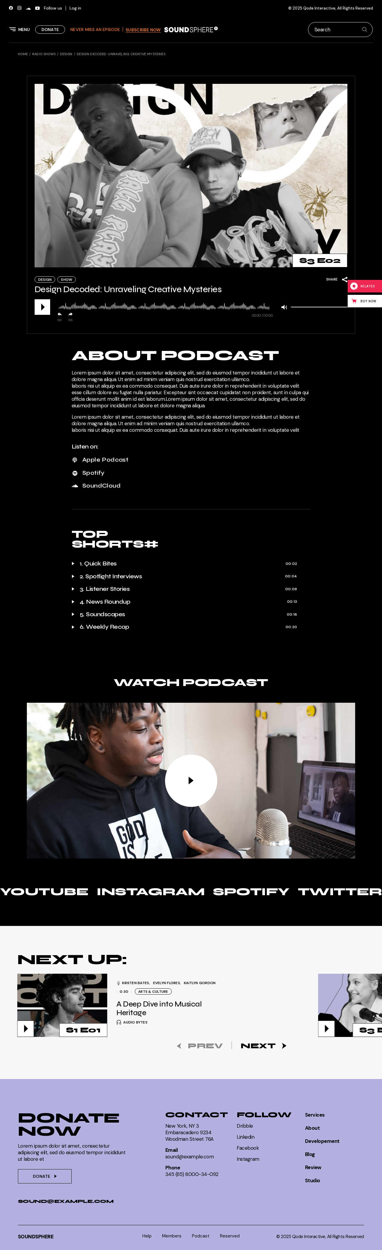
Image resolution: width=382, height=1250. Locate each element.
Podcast (201, 1236)
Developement (322, 1141)
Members (171, 1236)
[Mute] (284, 307)
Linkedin (245, 1137)
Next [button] (258, 1046)
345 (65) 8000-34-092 (191, 1174)
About (312, 1128)
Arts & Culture (153, 991)
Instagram (248, 1159)
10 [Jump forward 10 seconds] (69, 320)
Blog (310, 1154)
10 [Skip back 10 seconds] (58, 320)
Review (313, 1167)
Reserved (230, 1236)
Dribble (245, 1126)
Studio (312, 1180)
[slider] (164, 306)
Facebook (248, 1148)
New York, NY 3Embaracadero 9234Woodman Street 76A (189, 1132)
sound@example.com (65, 1201)
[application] (191, 307)
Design (45, 279)
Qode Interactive (319, 8)
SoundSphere (35, 1236)
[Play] (42, 307)
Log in (75, 8)
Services (315, 1115)
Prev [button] (205, 1046)
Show (66, 279)
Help (147, 1236)
